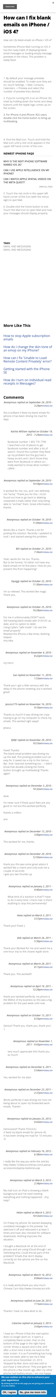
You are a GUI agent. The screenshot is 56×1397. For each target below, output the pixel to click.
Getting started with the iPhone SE (26, 371)
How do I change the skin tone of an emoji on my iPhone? (27, 348)
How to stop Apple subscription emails (26, 337)
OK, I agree (9, 1392)
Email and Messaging (17, 246)
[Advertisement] (28, 287)
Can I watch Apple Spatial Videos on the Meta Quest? (27, 180)
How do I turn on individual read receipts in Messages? (27, 382)
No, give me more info (33, 1392)
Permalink (48, 406)
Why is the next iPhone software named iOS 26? (25, 163)
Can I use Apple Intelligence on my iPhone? (26, 171)
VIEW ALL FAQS (46, 186)
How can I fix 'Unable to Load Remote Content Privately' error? (27, 359)
